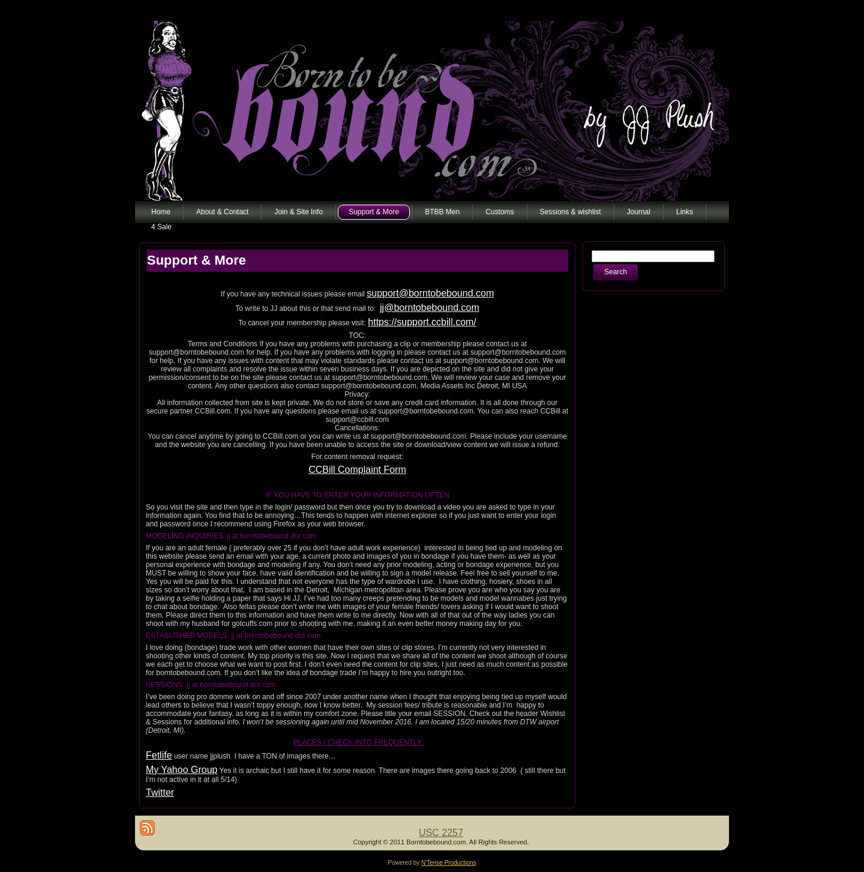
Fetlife (159, 755)
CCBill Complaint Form (357, 470)
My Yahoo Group (181, 770)
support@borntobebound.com (430, 293)
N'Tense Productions (448, 862)
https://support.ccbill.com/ (422, 322)
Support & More (196, 260)
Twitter (160, 792)
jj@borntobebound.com (429, 307)
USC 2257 (441, 833)
